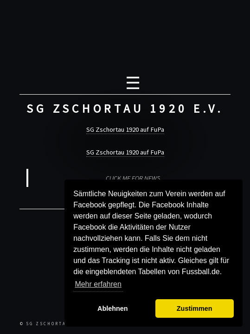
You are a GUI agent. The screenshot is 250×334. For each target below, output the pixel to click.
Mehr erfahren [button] (98, 284)
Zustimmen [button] (194, 308)
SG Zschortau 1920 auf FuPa (125, 129)
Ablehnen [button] (112, 308)
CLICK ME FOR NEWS (133, 178)
